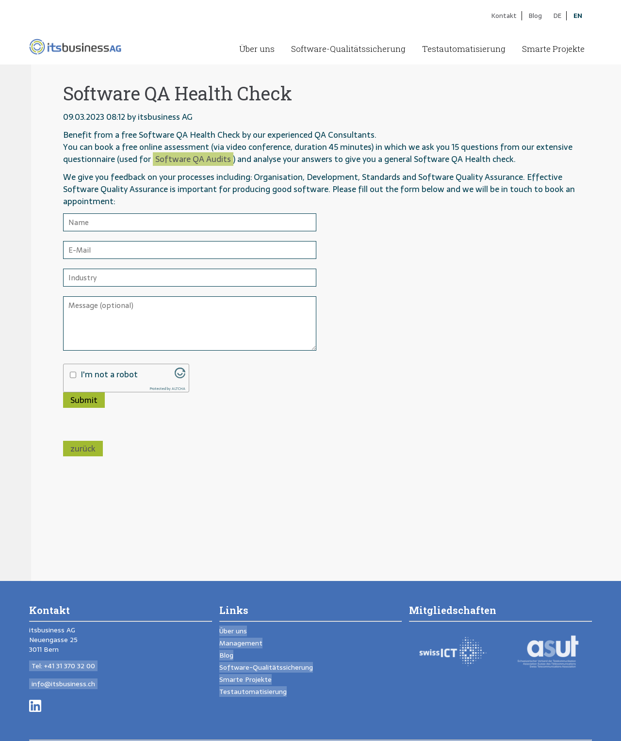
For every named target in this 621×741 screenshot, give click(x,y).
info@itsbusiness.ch (63, 683)
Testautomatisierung (464, 48)
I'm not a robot (109, 375)
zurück (83, 448)
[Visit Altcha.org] (180, 375)
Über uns (257, 48)
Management (240, 643)
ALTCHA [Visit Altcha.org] (178, 388)
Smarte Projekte (553, 48)
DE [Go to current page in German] (557, 15)
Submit (84, 400)
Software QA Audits (193, 159)
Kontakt (504, 15)
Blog (535, 15)
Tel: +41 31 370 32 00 (63, 665)
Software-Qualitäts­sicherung (348, 48)
